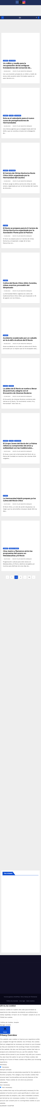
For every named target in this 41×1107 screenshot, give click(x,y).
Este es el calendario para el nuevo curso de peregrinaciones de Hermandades (18, 120)
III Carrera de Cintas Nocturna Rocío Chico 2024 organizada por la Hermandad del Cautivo (19, 175)
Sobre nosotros (30, 1001)
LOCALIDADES (12, 60)
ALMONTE (5, 60)
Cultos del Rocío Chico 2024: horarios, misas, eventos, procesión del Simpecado (20, 285)
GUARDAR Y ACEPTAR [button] (7, 1105)
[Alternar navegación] (20, 17)
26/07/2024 (7, 451)
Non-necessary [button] (5, 1085)
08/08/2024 (7, 343)
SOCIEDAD (11, 385)
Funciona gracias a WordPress (12, 996)
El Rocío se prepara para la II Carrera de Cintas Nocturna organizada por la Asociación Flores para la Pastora (20, 230)
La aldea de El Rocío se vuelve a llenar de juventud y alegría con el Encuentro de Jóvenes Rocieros (20, 390)
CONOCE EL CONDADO (14, 548)
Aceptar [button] (16, 1022)
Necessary (5, 1067)
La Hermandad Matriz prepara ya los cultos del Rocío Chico (19, 499)
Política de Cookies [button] (6, 1022)
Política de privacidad (12, 1001)
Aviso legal (22, 1001)
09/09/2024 (7, 71)
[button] (36, 17)
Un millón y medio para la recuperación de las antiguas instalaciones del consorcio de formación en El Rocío (16, 66)
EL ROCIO (11, 115)
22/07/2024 (7, 504)
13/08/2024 (7, 236)
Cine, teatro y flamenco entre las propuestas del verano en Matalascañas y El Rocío (17, 553)
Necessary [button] (3, 1064)
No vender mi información (8, 1020)
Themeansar (34, 996)
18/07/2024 (7, 559)
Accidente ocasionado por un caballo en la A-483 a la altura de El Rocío (20, 339)
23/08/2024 (7, 181)
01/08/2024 (7, 396)
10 (29, 577)
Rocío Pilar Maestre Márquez (22, 71)
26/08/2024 (7, 126)
